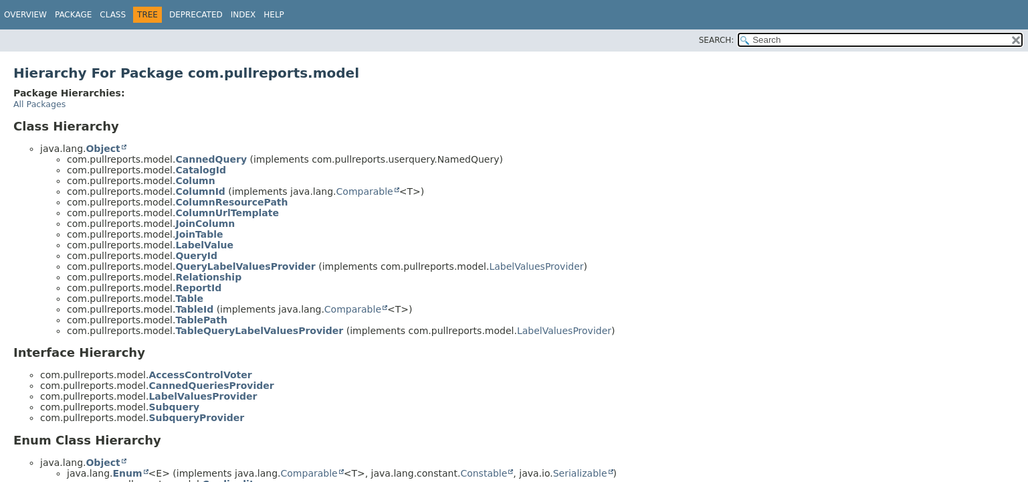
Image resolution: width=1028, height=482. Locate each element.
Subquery (173, 407)
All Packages (39, 104)
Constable (483, 473)
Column (195, 180)
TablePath (201, 320)
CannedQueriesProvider (211, 385)
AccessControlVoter (199, 375)
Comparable (364, 191)
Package (73, 14)
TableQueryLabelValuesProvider (259, 330)
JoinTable (199, 234)
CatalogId (200, 170)
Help (274, 14)
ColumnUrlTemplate (227, 213)
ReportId (198, 288)
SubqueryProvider (196, 417)
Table (189, 298)
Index (243, 14)
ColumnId (200, 191)
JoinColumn (205, 223)
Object (103, 148)
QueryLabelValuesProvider (245, 266)
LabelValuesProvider (536, 266)
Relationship (208, 277)
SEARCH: (716, 40)
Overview (25, 14)
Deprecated (196, 14)
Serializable (580, 473)
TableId (194, 309)
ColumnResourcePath (231, 202)
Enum (127, 473)
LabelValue (204, 245)
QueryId (196, 255)
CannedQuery (211, 159)
